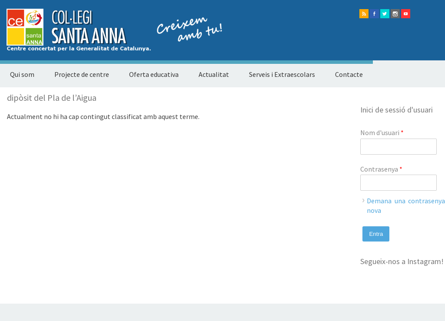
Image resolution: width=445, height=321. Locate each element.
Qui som (22, 74)
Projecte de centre (81, 74)
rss (364, 13)
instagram (395, 13)
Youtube (405, 13)
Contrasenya (381, 169)
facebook (374, 13)
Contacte (349, 74)
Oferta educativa (154, 74)
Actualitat (214, 74)
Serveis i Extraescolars (282, 74)
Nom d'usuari (382, 132)
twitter (384, 13)
